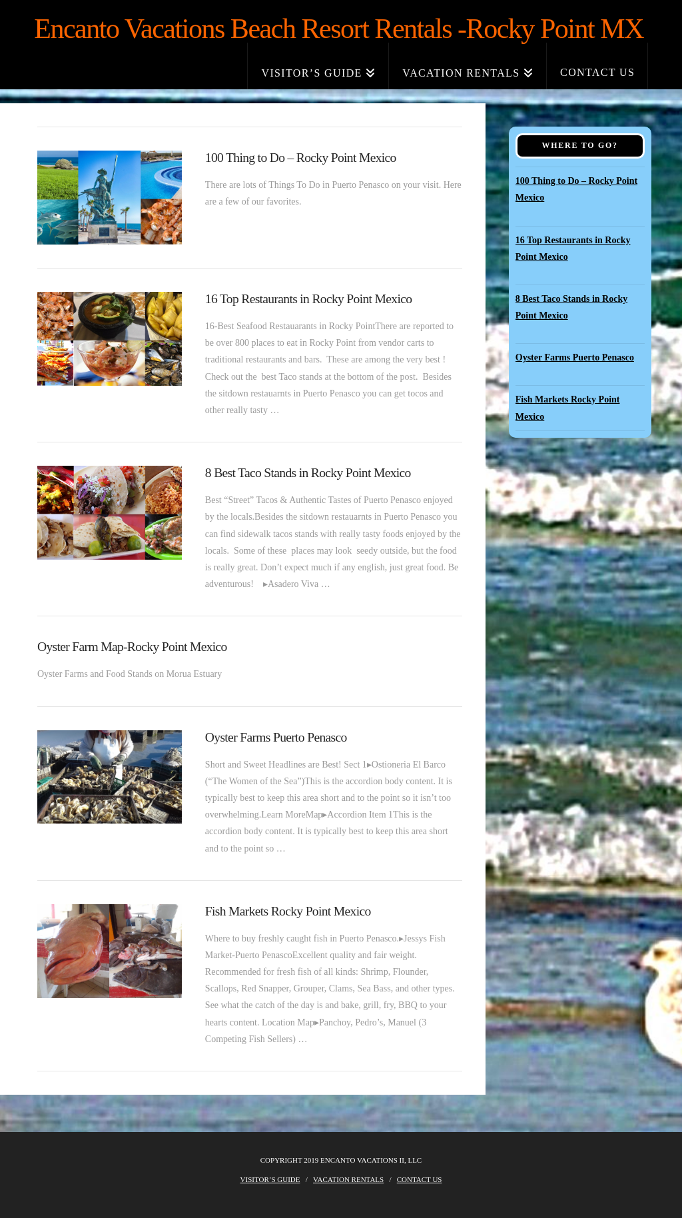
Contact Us (419, 1179)
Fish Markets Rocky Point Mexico (288, 911)
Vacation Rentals (348, 1179)
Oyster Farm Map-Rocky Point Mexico (132, 647)
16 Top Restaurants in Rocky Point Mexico (308, 299)
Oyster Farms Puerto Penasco (276, 737)
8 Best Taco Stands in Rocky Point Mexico (308, 473)
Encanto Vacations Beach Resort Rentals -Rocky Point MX (338, 29)
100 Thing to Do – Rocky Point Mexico (300, 158)
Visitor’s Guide (270, 1179)
